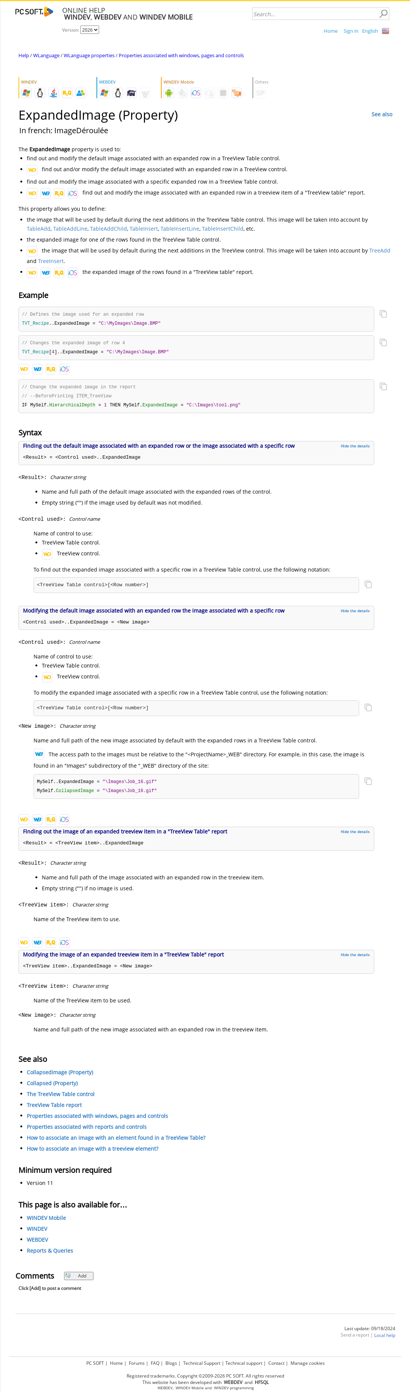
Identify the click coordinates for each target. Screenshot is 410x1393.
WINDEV (37, 1232)
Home (331, 30)
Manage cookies (308, 1363)
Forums (137, 1363)
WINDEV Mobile (46, 1221)
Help (23, 55)
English (370, 30)
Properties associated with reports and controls (87, 1130)
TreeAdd (379, 250)
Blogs (171, 1363)
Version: (71, 30)
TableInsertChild (222, 228)
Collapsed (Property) (52, 1086)
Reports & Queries (50, 1254)
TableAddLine (70, 228)
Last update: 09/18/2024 (369, 1332)
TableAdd (38, 228)
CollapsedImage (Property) (60, 1075)
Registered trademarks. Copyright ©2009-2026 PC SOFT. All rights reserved (205, 1376)
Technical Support (201, 1363)
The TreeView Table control (61, 1097)
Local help (384, 1338)
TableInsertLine (180, 228)
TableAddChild (108, 228)
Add (75, 1279)
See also (382, 114)
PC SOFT (95, 1363)
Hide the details (355, 448)
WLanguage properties (89, 55)
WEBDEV (37, 1243)
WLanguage (46, 55)
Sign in (351, 30)
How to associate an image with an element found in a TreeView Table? (116, 1141)
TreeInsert (51, 261)
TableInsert (144, 228)
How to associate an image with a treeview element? (92, 1152)
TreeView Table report (54, 1108)
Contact (276, 1363)
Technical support (243, 1363)
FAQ (155, 1363)
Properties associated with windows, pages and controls (181, 55)
